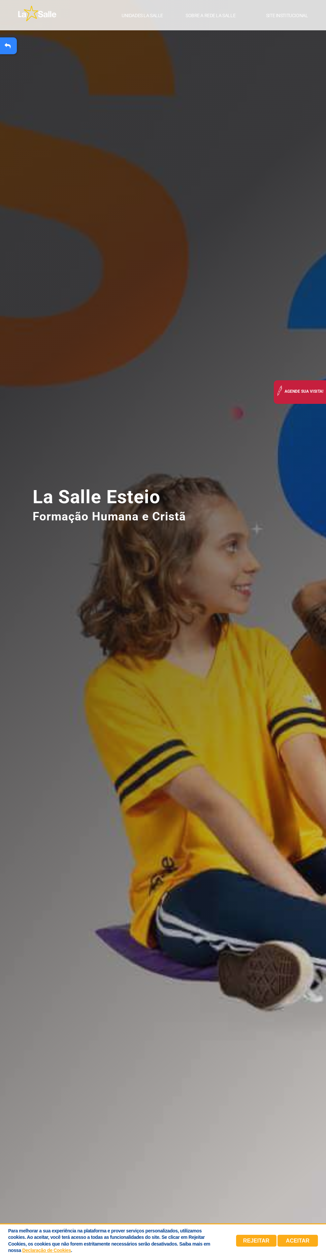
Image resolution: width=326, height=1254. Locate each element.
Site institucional (287, 16)
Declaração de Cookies (46, 1250)
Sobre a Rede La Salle (210, 16)
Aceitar (297, 1241)
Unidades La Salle (142, 16)
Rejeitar (256, 1241)
